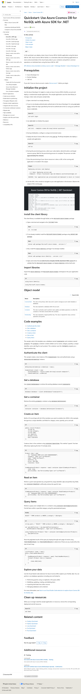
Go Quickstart (31, 628)
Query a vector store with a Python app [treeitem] (13, 67)
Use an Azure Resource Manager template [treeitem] (12, 88)
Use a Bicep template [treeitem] (11, 84)
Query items (30, 337)
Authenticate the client (33, 326)
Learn (25, 12)
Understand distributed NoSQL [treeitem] (12, 27)
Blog (22, 688)
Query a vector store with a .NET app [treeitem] (13, 59)
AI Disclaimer (5, 688)
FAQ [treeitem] (6, 25)
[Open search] (73, 2)
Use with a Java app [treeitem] (11, 46)
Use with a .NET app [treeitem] (11, 37)
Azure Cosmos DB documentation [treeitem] (12, 18)
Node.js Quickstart (32, 621)
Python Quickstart (32, 623)
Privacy (36, 688)
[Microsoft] (3, 2)
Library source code (47, 66)
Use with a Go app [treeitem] (10, 48)
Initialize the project (30, 40)
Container (27, 310)
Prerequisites (28, 38)
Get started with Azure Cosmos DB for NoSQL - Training (38, 659)
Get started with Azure (72, 6)
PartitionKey (28, 314)
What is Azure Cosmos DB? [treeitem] (11, 22)
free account (53, 83)
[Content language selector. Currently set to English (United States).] (9, 684)
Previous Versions (15, 688)
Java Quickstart (31, 626)
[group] (53, 173)
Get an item (30, 335)
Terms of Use (60, 688)
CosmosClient (28, 302)
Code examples (29, 44)
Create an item (31, 333)
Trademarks (68, 688)
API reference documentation (32, 66)
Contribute (29, 688)
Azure (30, 12)
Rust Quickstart (31, 630)
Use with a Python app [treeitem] (11, 39)
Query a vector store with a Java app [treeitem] (13, 72)
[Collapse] (20, 11)
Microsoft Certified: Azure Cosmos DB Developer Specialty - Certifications (43, 666)
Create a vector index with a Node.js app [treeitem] (13, 76)
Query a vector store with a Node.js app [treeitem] (13, 54)
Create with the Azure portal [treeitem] (13, 82)
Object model (28, 42)
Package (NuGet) (60, 66)
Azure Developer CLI (73, 66)
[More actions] (78, 12)
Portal (62, 6)
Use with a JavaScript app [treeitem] (12, 41)
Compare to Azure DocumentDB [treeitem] (13, 29)
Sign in (77, 2)
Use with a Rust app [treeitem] (11, 51)
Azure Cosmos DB (37, 12)
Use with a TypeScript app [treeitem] (12, 44)
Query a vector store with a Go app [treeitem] (14, 63)
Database (27, 306)
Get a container (31, 330)
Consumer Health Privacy (47, 688)
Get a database (31, 328)
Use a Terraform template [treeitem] (12, 91)
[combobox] (11, 14)
